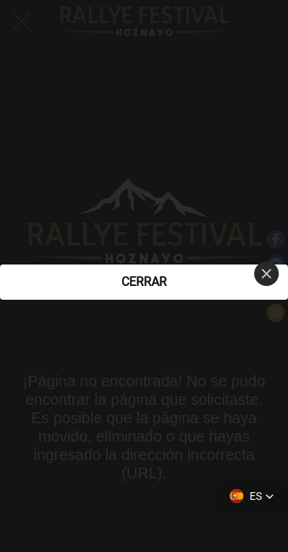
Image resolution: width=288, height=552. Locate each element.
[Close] (266, 273)
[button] (252, 496)
